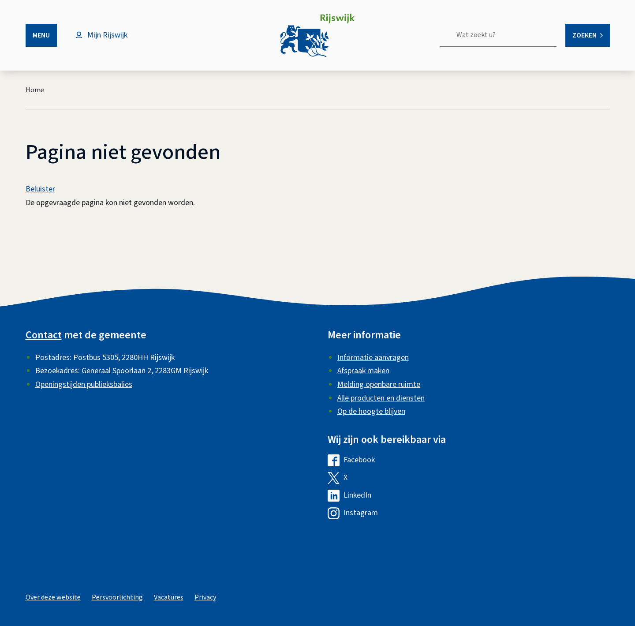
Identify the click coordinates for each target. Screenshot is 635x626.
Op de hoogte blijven (371, 411)
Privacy (205, 597)
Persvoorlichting (117, 597)
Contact (44, 335)
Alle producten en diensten (381, 398)
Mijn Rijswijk (107, 35)
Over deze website (53, 597)
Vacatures (168, 597)
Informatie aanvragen (373, 357)
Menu (41, 35)
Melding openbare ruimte (378, 384)
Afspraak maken (363, 370)
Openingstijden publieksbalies (83, 384)
